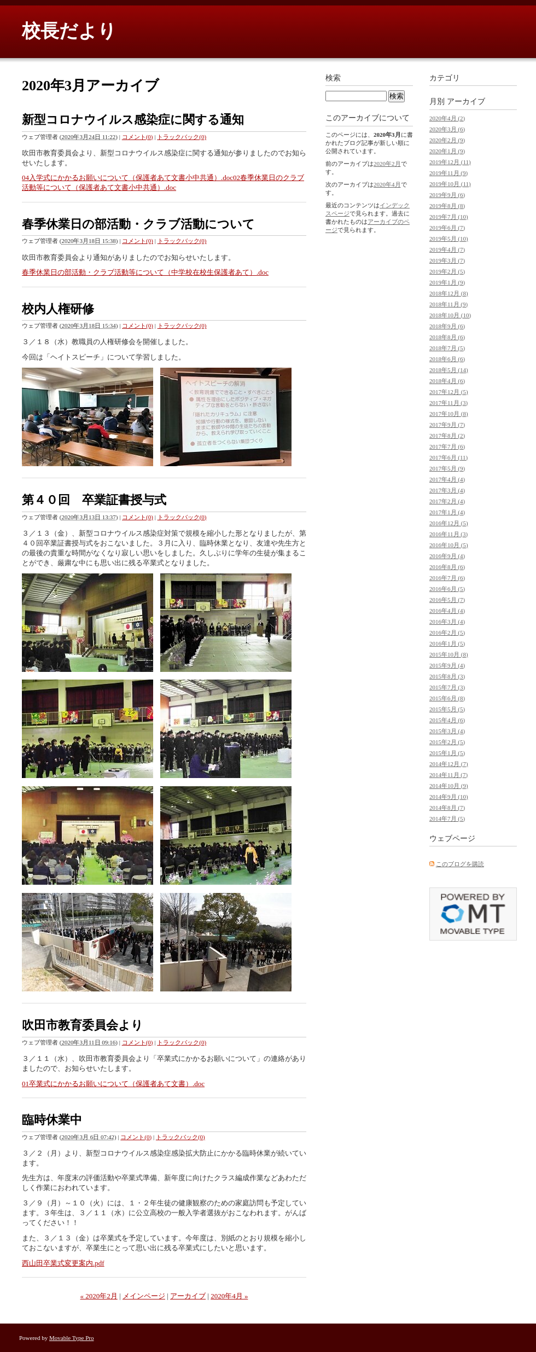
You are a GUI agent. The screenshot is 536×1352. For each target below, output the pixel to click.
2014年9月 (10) (448, 796)
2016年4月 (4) (447, 610)
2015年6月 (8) (447, 698)
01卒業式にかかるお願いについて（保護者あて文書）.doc (113, 1084)
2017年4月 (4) (447, 479)
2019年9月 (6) (447, 195)
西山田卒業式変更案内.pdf (63, 1263)
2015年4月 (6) (447, 720)
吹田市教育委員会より (82, 1025)
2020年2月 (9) (447, 140)
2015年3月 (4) (447, 731)
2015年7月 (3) (447, 687)
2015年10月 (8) (448, 654)
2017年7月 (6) (447, 446)
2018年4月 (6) (447, 381)
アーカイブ (188, 1296)
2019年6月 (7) (447, 227)
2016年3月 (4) (447, 621)
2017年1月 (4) (447, 512)
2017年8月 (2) (447, 435)
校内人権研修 (58, 309)
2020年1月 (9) (447, 151)
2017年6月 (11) (448, 457)
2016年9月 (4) (447, 556)
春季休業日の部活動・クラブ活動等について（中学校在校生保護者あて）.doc (145, 272)
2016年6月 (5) (447, 588)
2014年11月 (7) (448, 774)
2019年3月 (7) (447, 260)
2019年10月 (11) (450, 184)
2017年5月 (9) (447, 468)
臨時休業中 (52, 1120)
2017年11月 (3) (448, 402)
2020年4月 (387, 184)
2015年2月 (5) (447, 742)
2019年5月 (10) (448, 238)
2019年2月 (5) (447, 271)
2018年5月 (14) (448, 370)
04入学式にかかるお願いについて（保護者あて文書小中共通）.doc (127, 177)
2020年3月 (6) (447, 129)
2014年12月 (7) (448, 764)
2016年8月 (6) (447, 567)
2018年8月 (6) (447, 337)
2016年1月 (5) (447, 643)
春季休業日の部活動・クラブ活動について (138, 224)
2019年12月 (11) (450, 162)
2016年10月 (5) (448, 545)
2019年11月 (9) (448, 173)
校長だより (69, 31)
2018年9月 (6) (447, 326)
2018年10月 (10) (450, 315)
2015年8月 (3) (447, 676)
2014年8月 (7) (447, 807)
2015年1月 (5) (447, 753)
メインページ (144, 1296)
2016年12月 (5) (448, 523)
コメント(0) (137, 137)
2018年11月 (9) (448, 304)
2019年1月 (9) (447, 282)
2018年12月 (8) (448, 293)
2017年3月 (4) (447, 490)
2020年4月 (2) (447, 118)
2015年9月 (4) (447, 665)
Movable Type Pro (71, 1337)
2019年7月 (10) (448, 216)
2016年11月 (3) (448, 534)
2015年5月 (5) (447, 709)
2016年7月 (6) (447, 578)
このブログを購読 (460, 864)
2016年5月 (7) (447, 599)
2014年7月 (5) (447, 818)
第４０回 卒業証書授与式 (94, 500)
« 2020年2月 (99, 1296)
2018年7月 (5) (447, 348)
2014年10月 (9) (448, 785)
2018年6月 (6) (447, 359)
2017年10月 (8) (448, 413)
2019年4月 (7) (447, 249)
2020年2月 (387, 163)
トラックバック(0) (181, 137)
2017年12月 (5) (448, 391)
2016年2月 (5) (447, 632)
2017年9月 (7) (447, 424)
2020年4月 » (229, 1296)
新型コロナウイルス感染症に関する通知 (133, 119)
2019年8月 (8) (447, 205)
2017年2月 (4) (447, 501)
